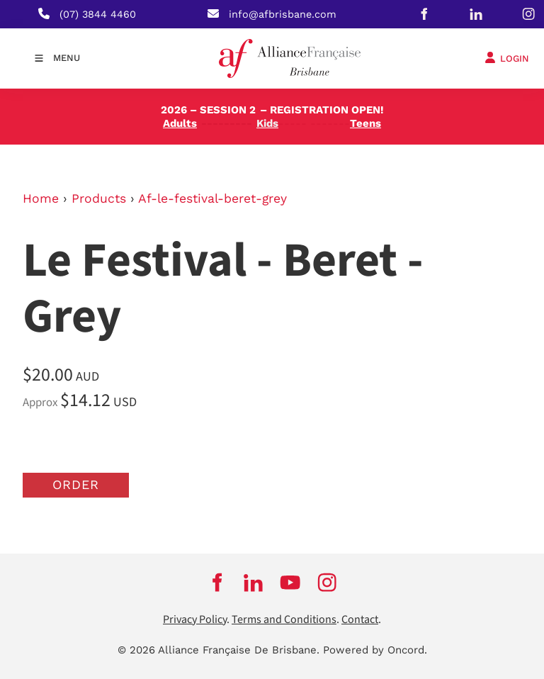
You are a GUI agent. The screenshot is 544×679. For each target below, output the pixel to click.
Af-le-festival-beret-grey (212, 198)
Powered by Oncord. (375, 650)
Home (41, 198)
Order (75, 484)
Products (99, 198)
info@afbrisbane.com (282, 14)
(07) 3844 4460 (98, 14)
